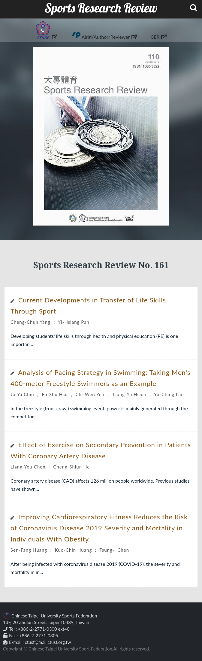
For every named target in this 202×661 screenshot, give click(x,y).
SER (159, 36)
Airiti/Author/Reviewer (109, 36)
